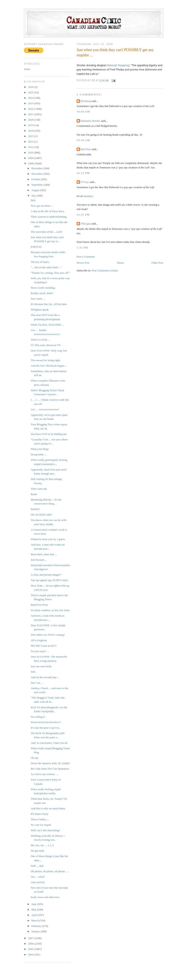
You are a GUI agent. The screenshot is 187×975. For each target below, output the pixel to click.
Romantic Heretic (90, 120)
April (34, 915)
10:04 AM (83, 111)
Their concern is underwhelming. (49, 216)
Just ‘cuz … (37, 682)
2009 (31, 158)
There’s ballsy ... (40, 819)
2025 (31, 92)
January (36, 931)
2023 (31, 103)
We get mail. (38, 850)
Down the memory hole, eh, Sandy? (50, 763)
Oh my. (35, 757)
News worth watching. (43, 287)
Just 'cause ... (38, 298)
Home (120, 262)
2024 (31, 97)
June (34, 904)
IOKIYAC (36, 246)
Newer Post (83, 262)
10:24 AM (83, 140)
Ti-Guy (85, 182)
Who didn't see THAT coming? (48, 634)
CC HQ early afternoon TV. (46, 345)
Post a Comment (86, 256)
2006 (31, 943)
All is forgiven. (39, 640)
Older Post (157, 262)
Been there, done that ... (44, 554)
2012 (31, 147)
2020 (31, 119)
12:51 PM (83, 214)
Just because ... (39, 559)
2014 (31, 141)
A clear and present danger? (46, 574)
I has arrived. (38, 882)
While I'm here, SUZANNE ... (47, 324)
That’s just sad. (39, 488)
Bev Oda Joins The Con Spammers (50, 768)
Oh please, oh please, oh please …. (50, 871)
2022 (31, 108)
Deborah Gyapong (118, 65)
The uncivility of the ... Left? (46, 231)
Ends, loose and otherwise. (45, 897)
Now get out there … (42, 205)
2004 (31, 954)
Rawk (34, 494)
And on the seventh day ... (45, 677)
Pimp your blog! (40, 449)
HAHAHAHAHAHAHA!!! (46, 722)
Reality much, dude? (42, 293)
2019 (31, 125)
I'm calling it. (38, 716)
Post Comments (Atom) (105, 270)
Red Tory (86, 149)
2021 (31, 114)
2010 (31, 152)
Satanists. (88, 196)
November (37, 173)
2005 (31, 949)
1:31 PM (82, 247)
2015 (31, 136)
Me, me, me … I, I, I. (42, 845)
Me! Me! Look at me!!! (43, 645)
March (35, 920)
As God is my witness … (44, 774)
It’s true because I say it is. (45, 727)
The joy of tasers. (40, 261)
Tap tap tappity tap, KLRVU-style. (49, 580)
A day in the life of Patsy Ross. (48, 211)
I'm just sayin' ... (40, 651)
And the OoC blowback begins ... (49, 365)
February (36, 925)
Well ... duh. (37, 865)
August (35, 190)
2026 (31, 87)
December (37, 168)
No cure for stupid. (41, 824)
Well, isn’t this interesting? (45, 830)
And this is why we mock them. (48, 808)
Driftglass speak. (40, 309)
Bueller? (35, 509)
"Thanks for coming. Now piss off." (50, 272)
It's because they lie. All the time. (49, 304)
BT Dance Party (39, 813)
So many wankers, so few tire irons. (50, 610)
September (37, 184)
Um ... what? (38, 876)
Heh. (33, 200)
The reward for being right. (45, 360)
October (36, 179)
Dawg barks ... (38, 454)
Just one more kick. (41, 666)
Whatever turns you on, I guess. (48, 539)
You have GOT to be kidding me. (49, 434)
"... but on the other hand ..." (46, 267)
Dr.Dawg (86, 101)
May (34, 909)
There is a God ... (40, 339)
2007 (31, 938)
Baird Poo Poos (39, 604)
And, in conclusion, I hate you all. (49, 742)
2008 (31, 163)
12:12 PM (83, 172)
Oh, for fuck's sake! (41, 514)
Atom (27, 69)
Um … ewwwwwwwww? (45, 409)
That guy (86, 223)
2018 (31, 130)
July (34, 195)
